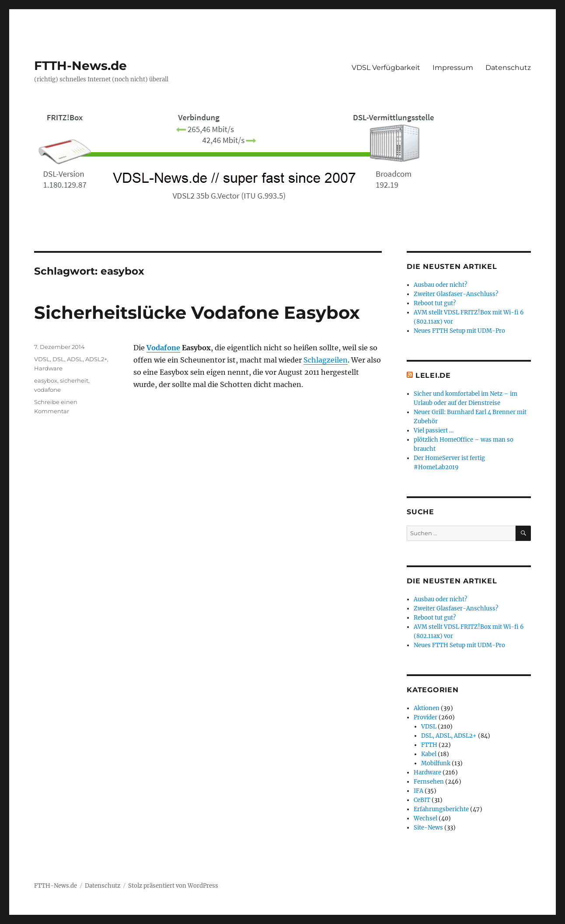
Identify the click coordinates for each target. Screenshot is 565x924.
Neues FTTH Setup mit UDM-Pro (459, 331)
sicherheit (74, 380)
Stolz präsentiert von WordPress (173, 885)
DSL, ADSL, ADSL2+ (79, 359)
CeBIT (422, 800)
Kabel (428, 754)
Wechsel (425, 818)
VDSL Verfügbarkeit (386, 67)
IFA (418, 791)
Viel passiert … (433, 430)
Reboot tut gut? (435, 303)
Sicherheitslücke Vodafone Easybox (197, 312)
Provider (425, 717)
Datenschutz (508, 67)
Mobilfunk (435, 763)
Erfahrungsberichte (441, 809)
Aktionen (426, 708)
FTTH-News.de (80, 65)
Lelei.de (433, 375)
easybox (45, 380)
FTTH (429, 745)
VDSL (42, 359)
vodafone (47, 389)
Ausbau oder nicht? (440, 285)
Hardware (48, 368)
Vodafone (163, 347)
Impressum (452, 67)
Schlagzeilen (325, 360)
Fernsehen (429, 781)
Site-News (428, 827)
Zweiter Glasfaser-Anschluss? (456, 294)
